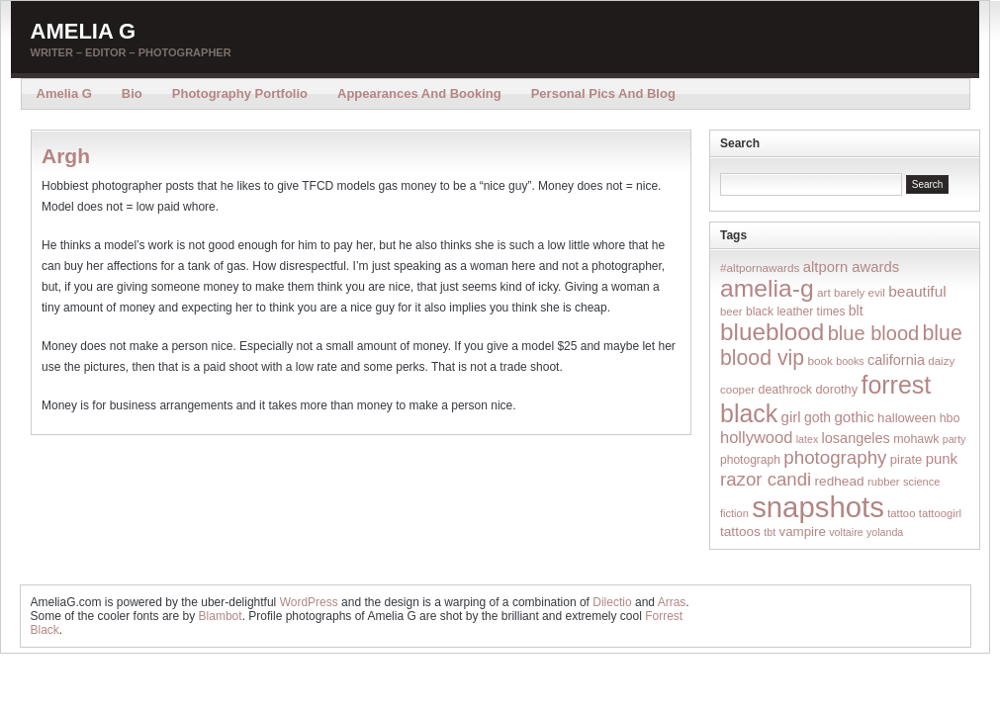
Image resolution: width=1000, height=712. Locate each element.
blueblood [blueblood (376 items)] (772, 331)
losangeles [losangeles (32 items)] (856, 438)
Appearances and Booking (419, 93)
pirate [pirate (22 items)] (906, 459)
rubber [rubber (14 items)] (883, 482)
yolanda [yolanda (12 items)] (884, 532)
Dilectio (611, 602)
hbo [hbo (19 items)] (950, 418)
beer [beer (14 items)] (731, 311)
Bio (132, 93)
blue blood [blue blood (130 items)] (873, 333)
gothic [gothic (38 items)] (853, 416)
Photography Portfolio (240, 93)
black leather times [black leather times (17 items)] (795, 311)
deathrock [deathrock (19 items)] (786, 390)
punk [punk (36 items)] (941, 458)
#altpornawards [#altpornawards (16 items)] (759, 267)
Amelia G (83, 31)
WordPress (309, 602)
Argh (66, 155)
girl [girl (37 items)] (791, 416)
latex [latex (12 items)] (807, 439)
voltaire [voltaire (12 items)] (846, 532)
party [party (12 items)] (954, 439)
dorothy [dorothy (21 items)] (836, 389)
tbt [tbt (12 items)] (769, 532)
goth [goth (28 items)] (817, 417)
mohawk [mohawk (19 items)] (916, 439)
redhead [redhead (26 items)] (839, 481)
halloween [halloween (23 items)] (906, 417)
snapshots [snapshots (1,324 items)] (818, 506)
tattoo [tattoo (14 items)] (901, 513)
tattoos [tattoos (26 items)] (740, 531)
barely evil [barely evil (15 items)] (859, 293)
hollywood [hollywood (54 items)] (756, 437)
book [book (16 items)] (820, 360)
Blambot (220, 616)
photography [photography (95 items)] (834, 457)
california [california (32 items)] (896, 360)
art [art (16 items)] (824, 292)
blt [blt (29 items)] (856, 310)
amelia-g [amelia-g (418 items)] (767, 288)
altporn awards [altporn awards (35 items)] (851, 267)
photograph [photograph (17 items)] (750, 460)
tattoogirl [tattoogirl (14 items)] (940, 513)
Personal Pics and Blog (603, 93)
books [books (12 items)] (850, 361)
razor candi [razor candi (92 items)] (765, 479)
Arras (672, 602)
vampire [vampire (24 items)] (801, 531)
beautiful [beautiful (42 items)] (917, 291)
